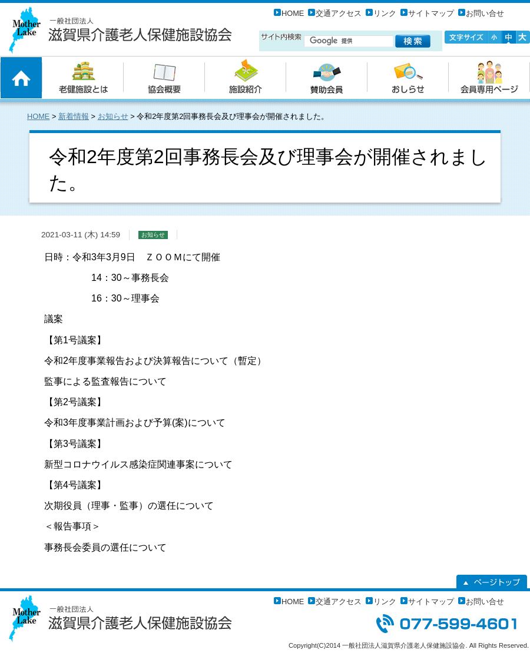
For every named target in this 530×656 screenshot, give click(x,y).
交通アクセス (339, 13)
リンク (384, 13)
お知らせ (113, 116)
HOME (292, 13)
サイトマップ (431, 13)
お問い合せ (485, 13)
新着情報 (73, 116)
